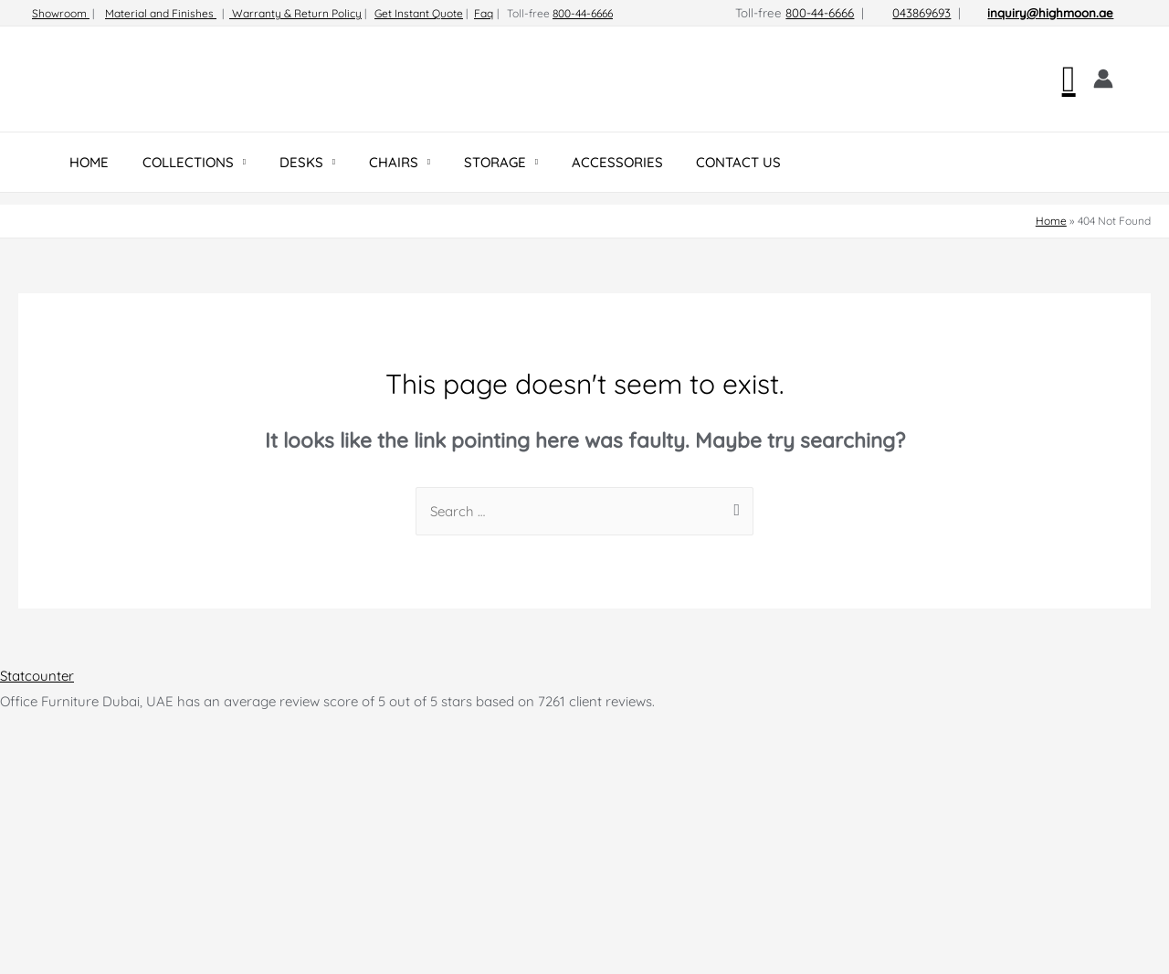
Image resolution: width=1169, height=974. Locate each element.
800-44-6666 (583, 13)
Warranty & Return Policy (295, 13)
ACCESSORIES (583, 162)
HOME (86, 162)
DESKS (286, 162)
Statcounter (37, 675)
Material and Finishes (160, 13)
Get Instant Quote (418, 13)
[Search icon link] (1069, 79)
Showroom (61, 13)
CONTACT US (699, 162)
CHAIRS (371, 162)
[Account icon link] (1103, 79)
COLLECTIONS (179, 162)
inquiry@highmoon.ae (1050, 12)
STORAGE (468, 162)
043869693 (921, 12)
